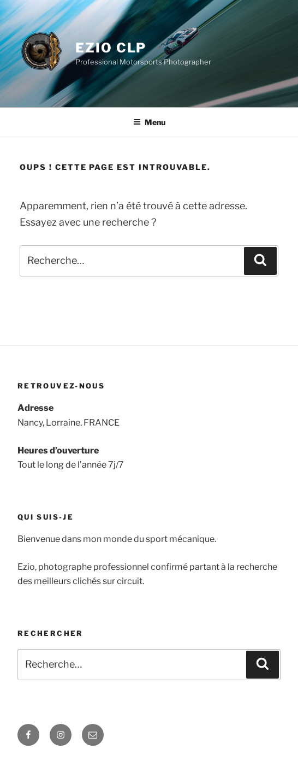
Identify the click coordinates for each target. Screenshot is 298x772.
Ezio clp (110, 48)
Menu (149, 122)
